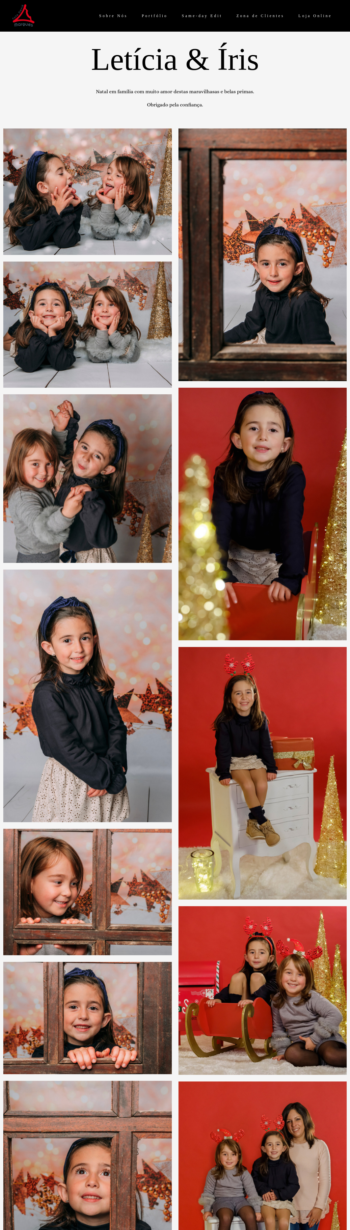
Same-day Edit (202, 16)
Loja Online (315, 16)
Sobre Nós (113, 16)
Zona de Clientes (260, 16)
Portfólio (155, 16)
